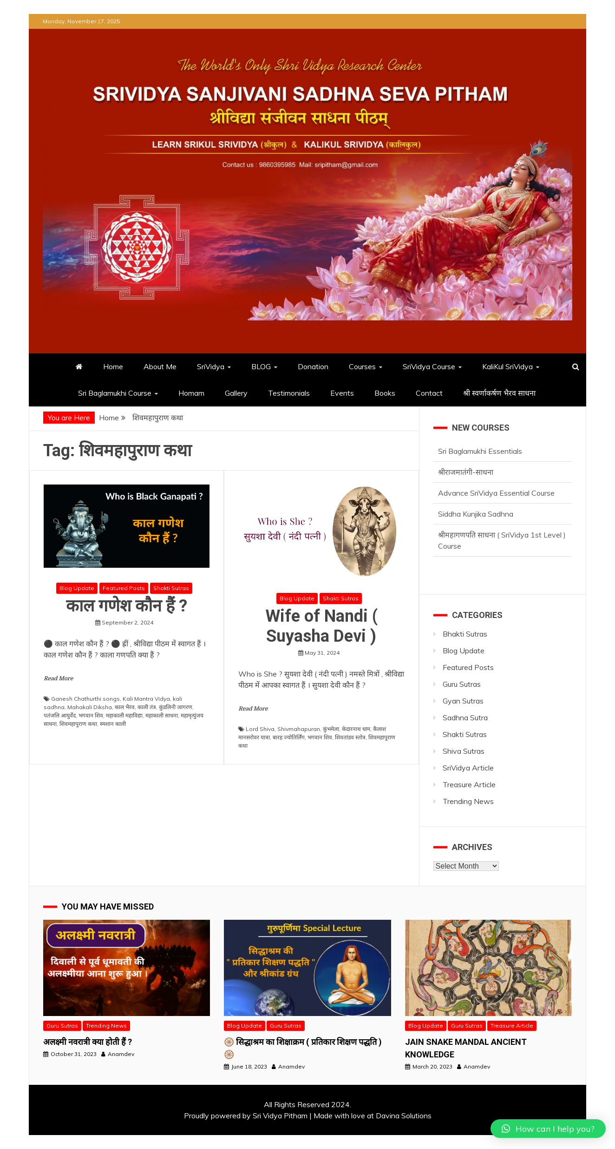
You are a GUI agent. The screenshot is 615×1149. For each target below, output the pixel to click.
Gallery (236, 393)
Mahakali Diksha (89, 707)
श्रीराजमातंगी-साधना (465, 472)
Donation (313, 366)
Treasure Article (469, 784)
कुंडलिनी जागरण (175, 707)
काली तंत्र (146, 707)
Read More (58, 678)
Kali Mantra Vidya (146, 698)
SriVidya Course (429, 366)
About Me (160, 366)
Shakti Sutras (171, 587)
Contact (429, 393)
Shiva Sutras (463, 751)
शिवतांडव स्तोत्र (350, 737)
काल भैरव (125, 707)
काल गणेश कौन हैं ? (126, 606)
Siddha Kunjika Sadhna (475, 513)
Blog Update (76, 587)
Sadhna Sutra (465, 717)
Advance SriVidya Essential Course (496, 493)
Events (342, 393)
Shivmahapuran (298, 728)
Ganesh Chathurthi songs (85, 698)
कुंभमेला (331, 728)
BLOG (261, 366)
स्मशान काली (113, 723)
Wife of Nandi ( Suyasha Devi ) (321, 626)
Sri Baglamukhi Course (114, 393)
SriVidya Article (468, 767)
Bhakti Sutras (465, 633)
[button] (548, 1128)
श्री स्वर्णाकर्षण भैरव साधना (500, 393)
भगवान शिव (91, 715)
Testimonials (289, 393)
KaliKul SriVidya (507, 366)
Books (384, 393)
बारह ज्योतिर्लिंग (289, 737)
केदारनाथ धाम (356, 728)
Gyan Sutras (463, 700)
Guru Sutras (462, 684)
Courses (362, 366)
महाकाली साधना (161, 715)
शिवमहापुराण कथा (78, 723)
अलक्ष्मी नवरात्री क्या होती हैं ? (87, 1042)
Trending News (468, 801)
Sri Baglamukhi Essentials (480, 451)
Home (113, 366)
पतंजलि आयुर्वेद (60, 715)
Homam (191, 393)
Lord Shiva (260, 728)
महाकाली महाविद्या (124, 715)
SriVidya (210, 366)
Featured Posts (124, 587)
